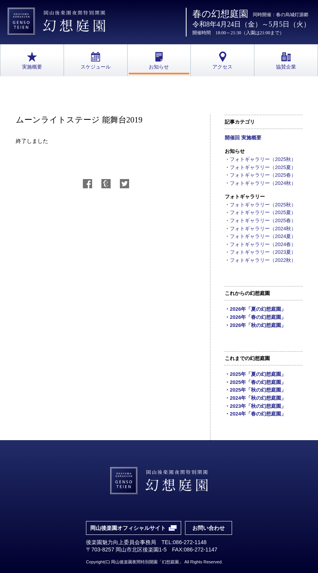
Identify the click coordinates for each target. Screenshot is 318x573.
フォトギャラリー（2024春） (263, 244)
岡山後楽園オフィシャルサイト (128, 528)
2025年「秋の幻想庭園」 (258, 390)
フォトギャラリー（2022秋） (263, 260)
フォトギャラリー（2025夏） (263, 167)
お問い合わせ (208, 528)
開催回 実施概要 (243, 138)
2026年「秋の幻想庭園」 (258, 325)
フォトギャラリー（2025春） (263, 175)
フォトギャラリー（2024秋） (263, 183)
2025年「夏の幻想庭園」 (258, 374)
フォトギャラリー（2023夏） (263, 252)
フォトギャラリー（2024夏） (263, 236)
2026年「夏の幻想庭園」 (258, 309)
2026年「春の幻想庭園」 (258, 317)
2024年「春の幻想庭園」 (258, 414)
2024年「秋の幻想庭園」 (258, 398)
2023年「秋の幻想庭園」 (258, 406)
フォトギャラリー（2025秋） (263, 159)
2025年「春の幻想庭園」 (258, 382)
